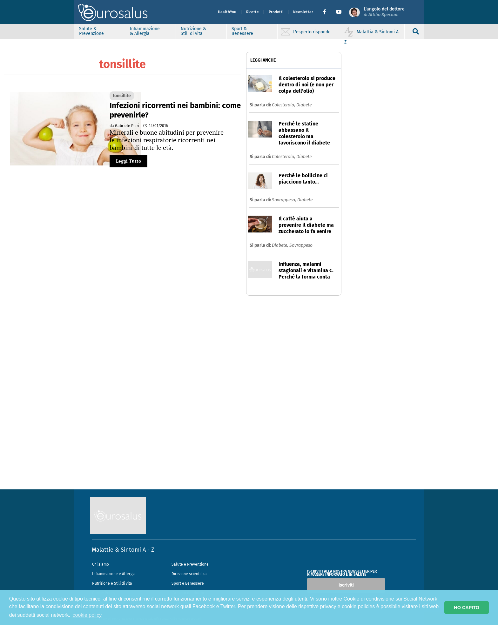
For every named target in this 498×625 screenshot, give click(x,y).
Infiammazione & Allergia (145, 31)
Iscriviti (346, 585)
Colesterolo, (284, 105)
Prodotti (276, 12)
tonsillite (122, 95)
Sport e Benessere (188, 583)
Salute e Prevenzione (190, 564)
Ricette (252, 12)
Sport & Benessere (242, 31)
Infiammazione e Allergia (114, 574)
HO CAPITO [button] (466, 607)
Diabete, (280, 245)
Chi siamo (100, 564)
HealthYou (227, 12)
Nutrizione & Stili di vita (193, 31)
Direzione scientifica (189, 574)
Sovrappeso (301, 245)
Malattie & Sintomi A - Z (123, 549)
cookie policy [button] (87, 615)
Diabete (304, 105)
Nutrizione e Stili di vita (112, 583)
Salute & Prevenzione (91, 31)
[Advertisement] (249, 394)
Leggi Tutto (128, 161)
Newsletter (303, 12)
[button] (327, 12)
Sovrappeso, (284, 200)
